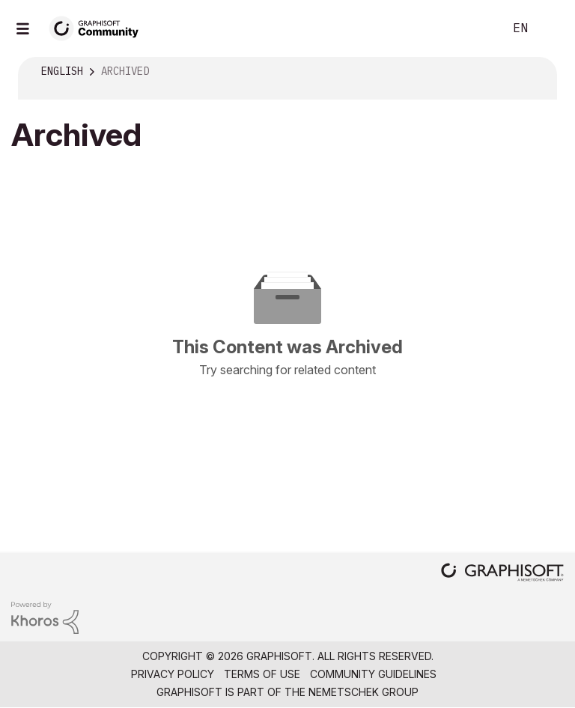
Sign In (551, 28)
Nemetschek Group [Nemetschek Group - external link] (363, 692)
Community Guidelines (373, 674)
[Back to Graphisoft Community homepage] (99, 27)
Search (475, 28)
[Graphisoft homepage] (502, 573)
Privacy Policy (172, 674)
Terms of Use (262, 674)
